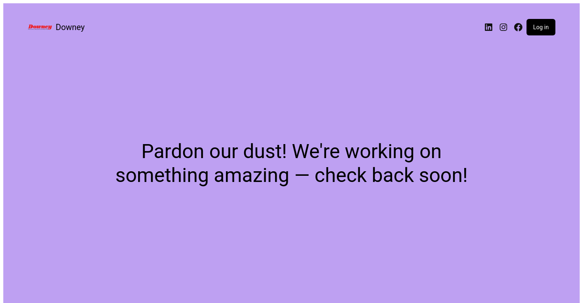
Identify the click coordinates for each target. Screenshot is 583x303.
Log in (541, 27)
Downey (70, 27)
